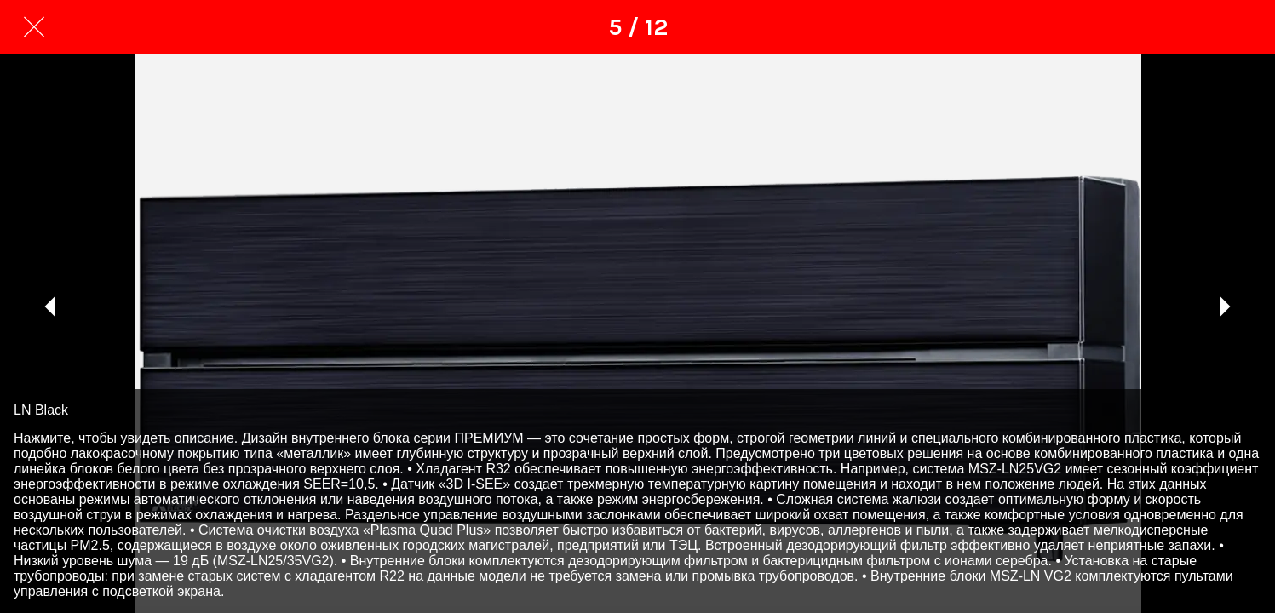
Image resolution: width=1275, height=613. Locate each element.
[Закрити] (34, 27)
